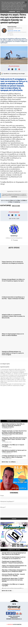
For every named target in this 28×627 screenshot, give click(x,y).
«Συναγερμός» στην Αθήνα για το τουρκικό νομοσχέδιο (13, 445)
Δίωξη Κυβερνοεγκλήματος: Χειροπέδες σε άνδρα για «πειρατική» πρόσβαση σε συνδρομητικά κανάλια (13, 425)
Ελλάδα (23, 208)
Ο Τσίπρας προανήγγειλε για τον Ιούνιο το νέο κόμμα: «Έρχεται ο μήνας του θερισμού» (14, 456)
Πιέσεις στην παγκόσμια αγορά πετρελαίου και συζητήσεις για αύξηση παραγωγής (14, 566)
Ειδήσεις (12, 208)
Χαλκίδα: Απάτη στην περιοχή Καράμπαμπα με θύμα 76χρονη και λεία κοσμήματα (14, 553)
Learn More (12, 11)
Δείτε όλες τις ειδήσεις (10, 462)
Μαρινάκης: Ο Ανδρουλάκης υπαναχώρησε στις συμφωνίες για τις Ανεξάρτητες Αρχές (14, 570)
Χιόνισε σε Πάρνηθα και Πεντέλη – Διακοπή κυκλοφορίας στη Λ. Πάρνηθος (13, 575)
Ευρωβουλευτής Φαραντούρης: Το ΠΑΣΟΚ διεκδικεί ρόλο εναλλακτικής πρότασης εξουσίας (12, 580)
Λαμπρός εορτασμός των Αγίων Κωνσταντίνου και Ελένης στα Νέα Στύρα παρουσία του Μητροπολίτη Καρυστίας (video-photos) (14, 432)
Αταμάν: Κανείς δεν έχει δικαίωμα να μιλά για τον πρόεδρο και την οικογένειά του (13, 557)
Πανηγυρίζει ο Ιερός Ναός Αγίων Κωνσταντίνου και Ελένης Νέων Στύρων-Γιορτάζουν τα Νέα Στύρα (14, 439)
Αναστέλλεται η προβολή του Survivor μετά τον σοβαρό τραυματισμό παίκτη (14, 451)
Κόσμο (11, 210)
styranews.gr (17, 210)
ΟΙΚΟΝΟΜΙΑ (16, 214)
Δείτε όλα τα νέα (7, 591)
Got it (18, 11)
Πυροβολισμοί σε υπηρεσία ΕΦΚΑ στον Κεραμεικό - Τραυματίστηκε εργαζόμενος (12, 562)
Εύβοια (18, 208)
